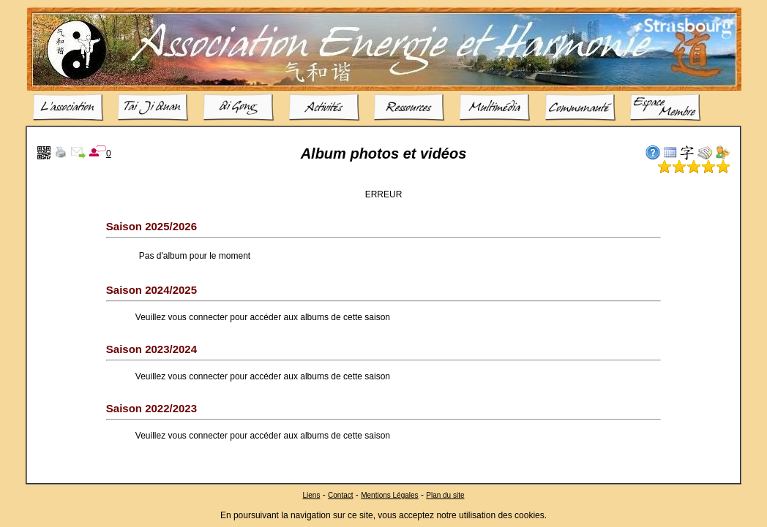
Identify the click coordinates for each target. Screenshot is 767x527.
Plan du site (445, 494)
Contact (340, 494)
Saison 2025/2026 (151, 226)
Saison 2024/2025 (151, 290)
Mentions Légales (389, 494)
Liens (311, 494)
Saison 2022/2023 (151, 408)
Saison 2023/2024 (151, 349)
